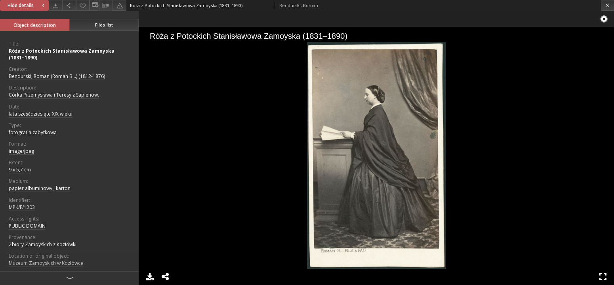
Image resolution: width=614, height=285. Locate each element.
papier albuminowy (30, 188)
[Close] (607, 5)
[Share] (69, 5)
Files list (104, 25)
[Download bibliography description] (106, 5)
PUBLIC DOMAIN (27, 225)
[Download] (55, 5)
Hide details (27, 5)
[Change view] (94, 5)
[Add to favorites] (83, 5)
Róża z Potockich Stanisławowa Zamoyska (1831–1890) (61, 54)
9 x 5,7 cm (20, 169)
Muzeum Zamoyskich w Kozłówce (46, 263)
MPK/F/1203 (22, 207)
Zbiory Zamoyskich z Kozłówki (42, 244)
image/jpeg (21, 151)
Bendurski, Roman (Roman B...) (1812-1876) (57, 76)
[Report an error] (119, 5)
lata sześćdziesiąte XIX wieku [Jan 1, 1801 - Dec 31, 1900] (40, 113)
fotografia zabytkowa (33, 132)
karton (63, 188)
